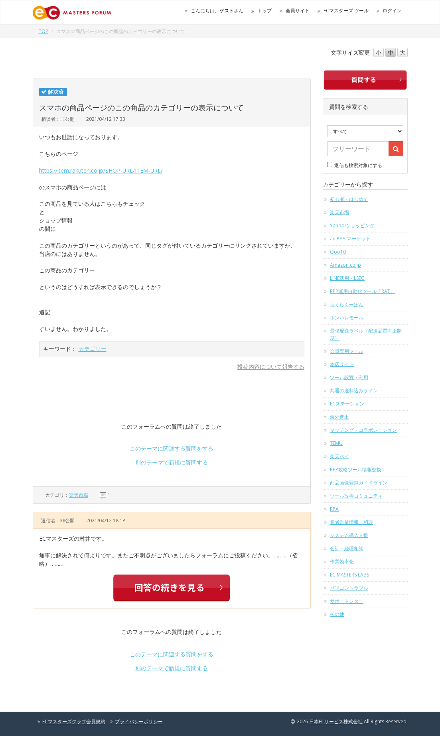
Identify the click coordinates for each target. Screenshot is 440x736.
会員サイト (298, 10)
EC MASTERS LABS (349, 574)
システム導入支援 (349, 535)
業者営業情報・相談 (351, 522)
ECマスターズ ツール (346, 10)
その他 (337, 614)
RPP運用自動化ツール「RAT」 (362, 291)
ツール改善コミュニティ (356, 495)
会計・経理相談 (346, 548)
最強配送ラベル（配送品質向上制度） (366, 334)
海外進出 (339, 416)
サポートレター (346, 601)
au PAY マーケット (350, 238)
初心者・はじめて (349, 199)
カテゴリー (93, 348)
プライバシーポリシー (139, 721)
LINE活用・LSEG (347, 278)
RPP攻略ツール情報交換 (355, 469)
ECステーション (347, 403)
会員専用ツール (346, 351)
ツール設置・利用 (349, 377)
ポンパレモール (346, 317)
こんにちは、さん (217, 10)
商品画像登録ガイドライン (358, 482)
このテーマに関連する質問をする (171, 448)
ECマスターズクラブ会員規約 (73, 721)
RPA (334, 509)
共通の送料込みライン (354, 390)
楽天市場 (78, 495)
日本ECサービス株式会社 (336, 721)
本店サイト (342, 364)
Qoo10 (338, 251)
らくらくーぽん (346, 304)
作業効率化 (342, 561)
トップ (264, 10)
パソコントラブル (349, 587)
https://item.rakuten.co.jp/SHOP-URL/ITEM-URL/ (101, 170)
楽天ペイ (339, 456)
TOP (43, 31)
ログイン (392, 10)
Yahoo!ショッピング (352, 225)
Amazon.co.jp (345, 265)
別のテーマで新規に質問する (171, 462)
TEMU (336, 443)
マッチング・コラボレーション (363, 430)
